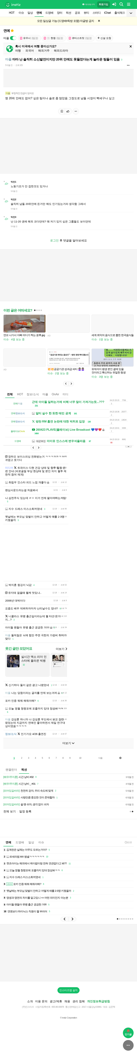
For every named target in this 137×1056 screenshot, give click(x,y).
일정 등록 (25, 811)
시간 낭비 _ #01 (21, 784)
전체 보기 (9, 811)
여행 (18, 50)
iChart (107, 12)
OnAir (55, 394)
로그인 (54, 240)
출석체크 (119, 12)
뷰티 (86, 12)
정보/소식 (33, 394)
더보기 (61, 648)
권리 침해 (78, 1001)
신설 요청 (104, 38)
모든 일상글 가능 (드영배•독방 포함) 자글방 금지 (65, 20)
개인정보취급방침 (98, 1001)
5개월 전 (8, 65)
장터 (59, 12)
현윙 (53, 38)
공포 (77, 12)
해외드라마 (61, 50)
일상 (30, 12)
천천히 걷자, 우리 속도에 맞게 (30, 790)
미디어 (67, 394)
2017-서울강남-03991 (92, 1007)
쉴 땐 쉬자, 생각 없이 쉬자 (26, 804)
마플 (45, 394)
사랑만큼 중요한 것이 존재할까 (31, 797)
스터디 (97, 12)
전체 (10, 394)
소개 (30, 1001)
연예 (39, 12)
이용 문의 (41, 1001)
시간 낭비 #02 (20, 777)
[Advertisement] (68, 553)
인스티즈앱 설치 (68, 990)
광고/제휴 (56, 1001)
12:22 (128, 842)
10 (80, 758)
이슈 (21, 12)
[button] (65, 383)
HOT (11, 12)
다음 (100, 758)
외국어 (29, 50)
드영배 (49, 12)
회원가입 (103, 4)
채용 (67, 1001)
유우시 (29, 38)
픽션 (68, 12)
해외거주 (44, 50)
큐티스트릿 (80, 38)
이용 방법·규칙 (88, 4)
